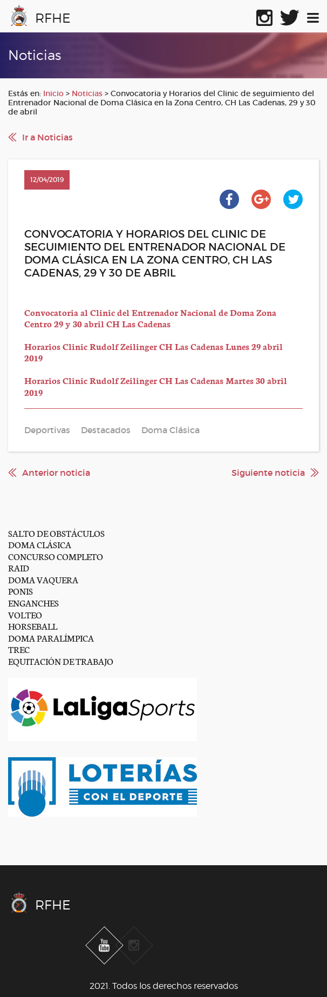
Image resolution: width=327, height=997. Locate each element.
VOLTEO (25, 614)
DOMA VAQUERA (43, 579)
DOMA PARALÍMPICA (51, 637)
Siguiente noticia (268, 472)
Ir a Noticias (47, 137)
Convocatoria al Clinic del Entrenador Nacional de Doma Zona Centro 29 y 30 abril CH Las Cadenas (150, 318)
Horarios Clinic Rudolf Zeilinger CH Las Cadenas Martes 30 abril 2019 (155, 386)
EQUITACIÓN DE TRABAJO (60, 661)
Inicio (53, 93)
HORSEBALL (32, 625)
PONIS (20, 590)
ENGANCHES (33, 602)
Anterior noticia (56, 472)
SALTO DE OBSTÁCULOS (56, 533)
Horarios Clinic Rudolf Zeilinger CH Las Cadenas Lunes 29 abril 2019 (153, 352)
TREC (19, 649)
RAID (18, 567)
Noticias (87, 93)
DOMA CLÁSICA (39, 544)
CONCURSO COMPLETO (55, 556)
